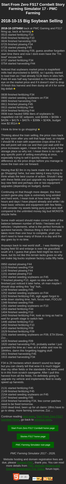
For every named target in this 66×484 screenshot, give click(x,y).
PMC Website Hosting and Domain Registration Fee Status (33, 467)
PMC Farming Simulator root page (33, 445)
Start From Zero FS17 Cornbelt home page (33, 428)
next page (29, 416)
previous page (43, 419)
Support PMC (25, 462)
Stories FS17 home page (33, 436)
